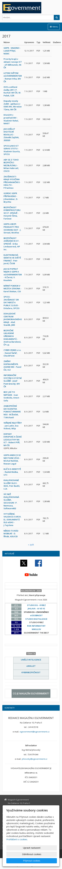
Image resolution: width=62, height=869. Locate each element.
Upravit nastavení (31, 847)
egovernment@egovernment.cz (34, 731)
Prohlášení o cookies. (17, 839)
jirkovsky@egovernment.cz (34, 759)
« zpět (31, 544)
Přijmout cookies (31, 860)
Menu (53, 26)
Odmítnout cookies (31, 854)
